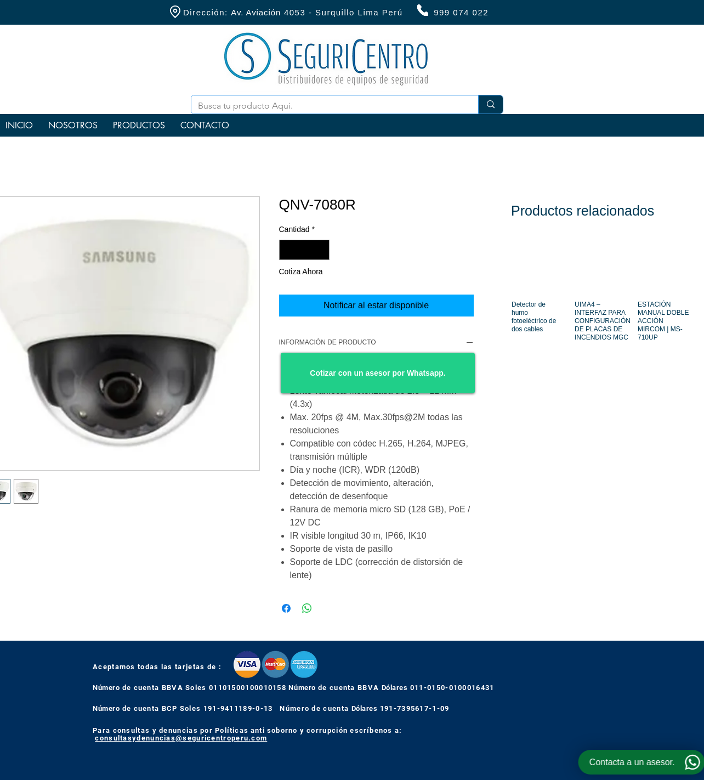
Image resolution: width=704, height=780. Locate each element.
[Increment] (321, 249)
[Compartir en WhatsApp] (307, 608)
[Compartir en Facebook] (286, 608)
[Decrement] (287, 249)
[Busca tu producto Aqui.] (326, 105)
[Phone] (422, 10)
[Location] (174, 11)
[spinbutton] (304, 249)
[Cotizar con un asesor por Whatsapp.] (378, 373)
